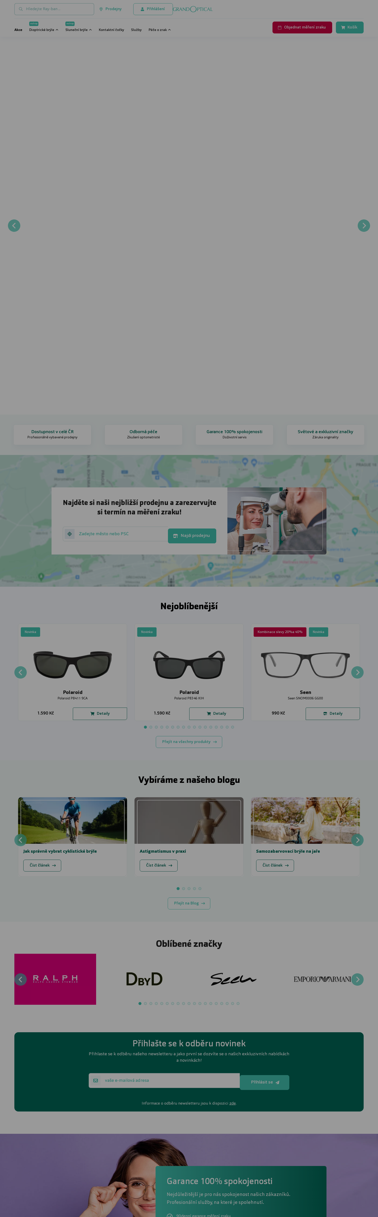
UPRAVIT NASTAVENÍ (129, 634)
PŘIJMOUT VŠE (253, 634)
